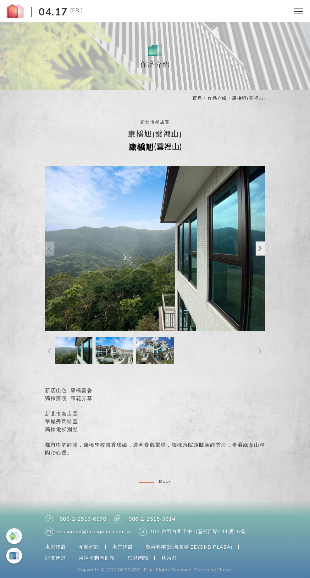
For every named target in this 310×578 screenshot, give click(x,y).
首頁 (197, 98)
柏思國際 (138, 558)
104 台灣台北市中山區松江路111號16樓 (192, 532)
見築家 (169, 558)
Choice (224, 570)
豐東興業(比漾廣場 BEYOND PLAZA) (189, 547)
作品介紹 (217, 98)
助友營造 (55, 558)
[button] (260, 249)
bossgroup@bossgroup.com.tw (88, 532)
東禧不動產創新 (97, 558)
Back (155, 481)
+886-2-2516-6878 (75, 519)
